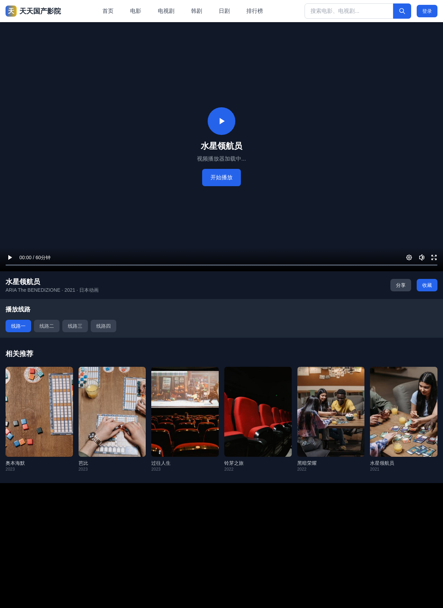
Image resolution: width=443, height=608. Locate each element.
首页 (108, 11)
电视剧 (166, 11)
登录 (427, 11)
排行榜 (254, 11)
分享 (401, 285)
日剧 (224, 11)
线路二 (46, 326)
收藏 (427, 285)
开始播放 (221, 177)
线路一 (18, 326)
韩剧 (196, 11)
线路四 (103, 326)
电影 (135, 11)
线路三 (75, 326)
